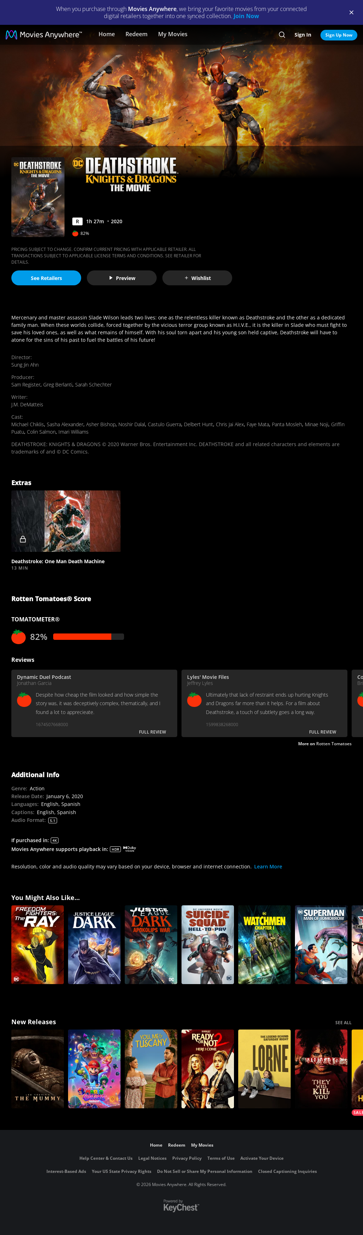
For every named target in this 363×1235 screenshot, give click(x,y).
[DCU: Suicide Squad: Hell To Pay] (208, 944)
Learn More (268, 866)
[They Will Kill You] (321, 1069)
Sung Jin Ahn (25, 364)
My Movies (173, 34)
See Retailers (46, 278)
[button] (66, 521)
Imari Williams (73, 431)
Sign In (303, 34)
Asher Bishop (101, 424)
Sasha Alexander (65, 424)
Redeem (136, 34)
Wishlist (197, 278)
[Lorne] (264, 1069)
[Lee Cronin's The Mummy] (37, 1069)
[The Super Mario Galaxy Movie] (94, 1069)
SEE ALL (343, 1023)
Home (107, 34)
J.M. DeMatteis (27, 404)
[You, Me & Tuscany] (151, 1069)
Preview (121, 278)
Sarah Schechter (93, 384)
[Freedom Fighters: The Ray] (37, 944)
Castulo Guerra (164, 424)
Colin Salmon (41, 431)
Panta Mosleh (287, 424)
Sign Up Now (338, 35)
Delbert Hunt (198, 424)
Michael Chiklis (27, 424)
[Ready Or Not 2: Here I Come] (208, 1069)
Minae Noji (316, 424)
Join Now (246, 16)
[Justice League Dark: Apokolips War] (151, 944)
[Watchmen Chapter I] (264, 944)
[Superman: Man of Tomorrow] (321, 944)
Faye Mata (258, 424)
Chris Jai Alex (230, 424)
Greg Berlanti (57, 384)
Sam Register (25, 384)
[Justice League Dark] (94, 944)
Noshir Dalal (131, 424)
